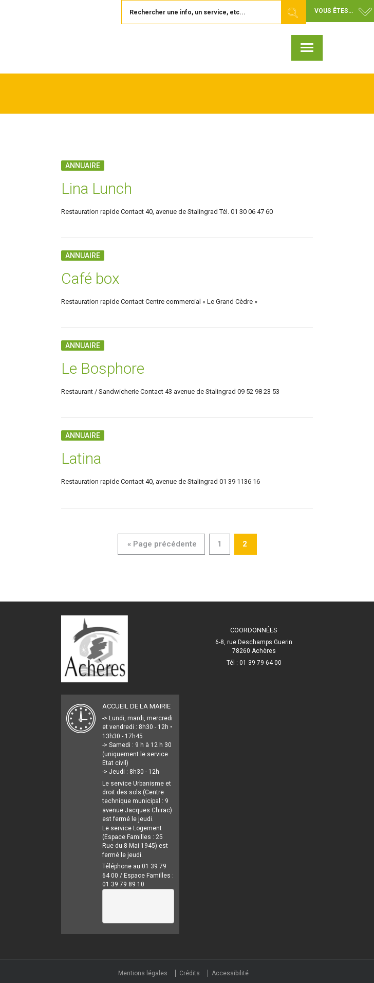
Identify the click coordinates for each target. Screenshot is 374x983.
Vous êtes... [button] (333, 10)
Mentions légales (142, 973)
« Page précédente (162, 544)
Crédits (189, 973)
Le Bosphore (102, 368)
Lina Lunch (96, 188)
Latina (81, 458)
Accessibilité (230, 973)
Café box (90, 278)
